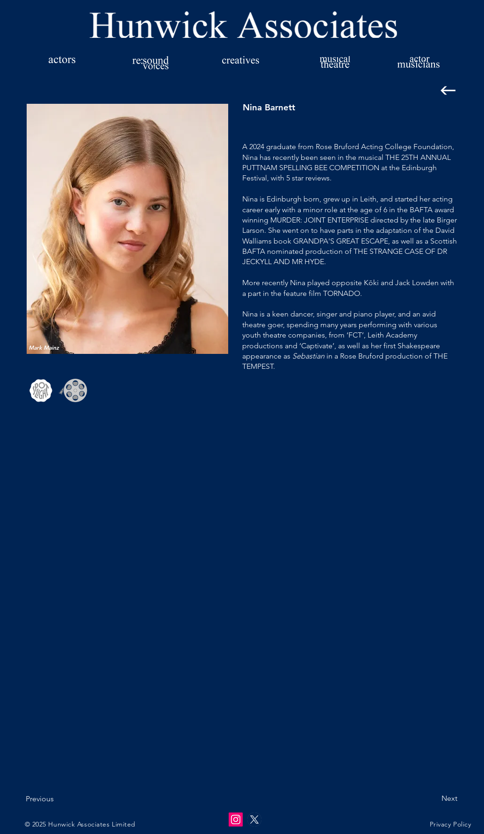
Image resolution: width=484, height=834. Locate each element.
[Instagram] (236, 819)
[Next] (434, 799)
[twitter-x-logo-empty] (254, 819)
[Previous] (56, 799)
